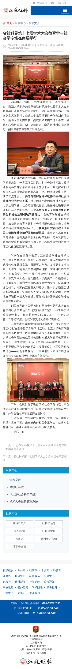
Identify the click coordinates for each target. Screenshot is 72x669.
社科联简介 (19, 523)
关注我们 (34, 593)
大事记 (19, 538)
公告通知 (49, 581)
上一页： (35, 447)
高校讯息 (8, 587)
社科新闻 (20, 581)
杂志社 (7, 581)
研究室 (33, 570)
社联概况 (8, 570)
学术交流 (34, 23)
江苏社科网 (36, 642)
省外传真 (22, 587)
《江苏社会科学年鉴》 (23, 494)
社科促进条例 (49, 538)
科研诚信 (34, 575)
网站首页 (44, 2)
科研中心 (20, 575)
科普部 (57, 570)
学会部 (45, 570)
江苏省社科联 (36, 639)
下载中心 (62, 2)
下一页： (35, 458)
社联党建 (34, 581)
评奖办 (7, 575)
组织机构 (19, 531)
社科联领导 (48, 523)
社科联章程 (48, 531)
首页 (9, 23)
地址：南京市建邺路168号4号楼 (36, 649)
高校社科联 (16, 487)
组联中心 (20, 23)
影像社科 (52, 587)
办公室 (21, 570)
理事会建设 (19, 546)
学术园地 (37, 587)
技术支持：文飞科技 (36, 653)
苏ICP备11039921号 (36, 646)
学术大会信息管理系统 (23, 501)
